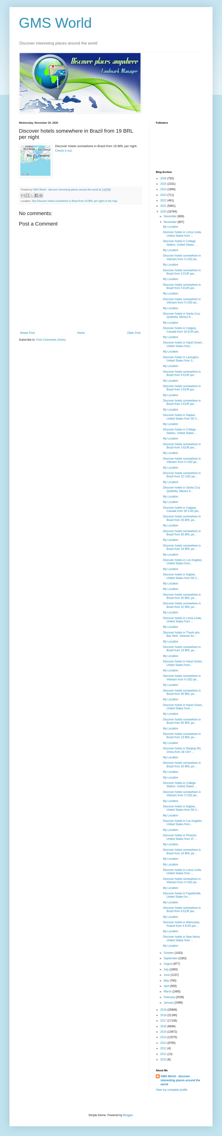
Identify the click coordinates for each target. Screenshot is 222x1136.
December (171, 216)
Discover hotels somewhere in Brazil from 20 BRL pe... (182, 596)
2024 (163, 189)
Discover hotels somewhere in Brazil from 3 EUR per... (182, 272)
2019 (163, 1009)
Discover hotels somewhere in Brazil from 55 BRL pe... (182, 533)
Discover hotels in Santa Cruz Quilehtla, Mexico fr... (181, 315)
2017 (163, 1020)
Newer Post (27, 333)
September (171, 958)
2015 (163, 1031)
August (168, 963)
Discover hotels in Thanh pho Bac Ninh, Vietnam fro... (181, 634)
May (167, 980)
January (169, 1002)
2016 (163, 1026)
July (167, 969)
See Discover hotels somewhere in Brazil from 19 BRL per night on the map (74, 200)
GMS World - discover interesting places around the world (180, 1080)
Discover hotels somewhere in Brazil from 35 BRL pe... (182, 518)
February (170, 997)
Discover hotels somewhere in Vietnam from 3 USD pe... (182, 257)
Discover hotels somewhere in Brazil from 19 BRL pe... (182, 547)
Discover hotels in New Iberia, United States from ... (182, 938)
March (168, 991)
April (167, 986)
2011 (163, 1054)
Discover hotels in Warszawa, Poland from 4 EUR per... (181, 924)
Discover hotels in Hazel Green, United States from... (183, 344)
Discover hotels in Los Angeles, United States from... (182, 561)
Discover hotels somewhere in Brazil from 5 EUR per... (182, 286)
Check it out (63, 150)
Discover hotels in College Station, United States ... (180, 243)
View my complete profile (171, 1089)
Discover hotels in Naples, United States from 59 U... (181, 416)
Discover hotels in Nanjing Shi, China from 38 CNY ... (182, 750)
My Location (170, 226)
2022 (163, 200)
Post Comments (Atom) (51, 339)
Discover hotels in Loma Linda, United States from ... (182, 234)
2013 (163, 1043)
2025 (163, 184)
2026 (163, 178)
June (167, 975)
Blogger (128, 1115)
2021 (163, 206)
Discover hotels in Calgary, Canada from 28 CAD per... (182, 509)
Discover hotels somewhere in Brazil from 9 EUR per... (182, 373)
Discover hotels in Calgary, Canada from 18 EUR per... (182, 329)
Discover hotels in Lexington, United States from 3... (181, 359)
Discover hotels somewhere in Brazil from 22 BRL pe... (182, 605)
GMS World (55, 23)
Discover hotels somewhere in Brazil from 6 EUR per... (182, 909)
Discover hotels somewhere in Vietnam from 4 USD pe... (182, 301)
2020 (163, 211)
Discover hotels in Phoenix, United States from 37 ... (180, 837)
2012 (163, 1048)
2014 (163, 1037)
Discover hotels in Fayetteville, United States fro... (182, 895)
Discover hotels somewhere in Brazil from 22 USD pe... (182, 474)
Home (81, 333)
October (169, 953)
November (171, 222)
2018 (163, 1015)
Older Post (134, 333)
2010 (163, 1059)
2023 (163, 195)
